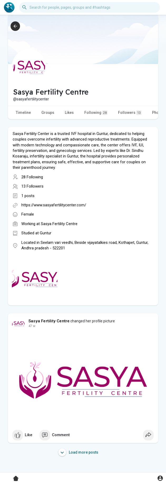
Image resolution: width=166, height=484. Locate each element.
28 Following (32, 177)
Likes (69, 112)
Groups (47, 112)
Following (96, 112)
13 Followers (32, 186)
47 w (31, 326)
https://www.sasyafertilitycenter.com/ (53, 205)
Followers (129, 112)
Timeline (23, 112)
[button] (89, 7)
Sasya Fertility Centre (59, 223)
